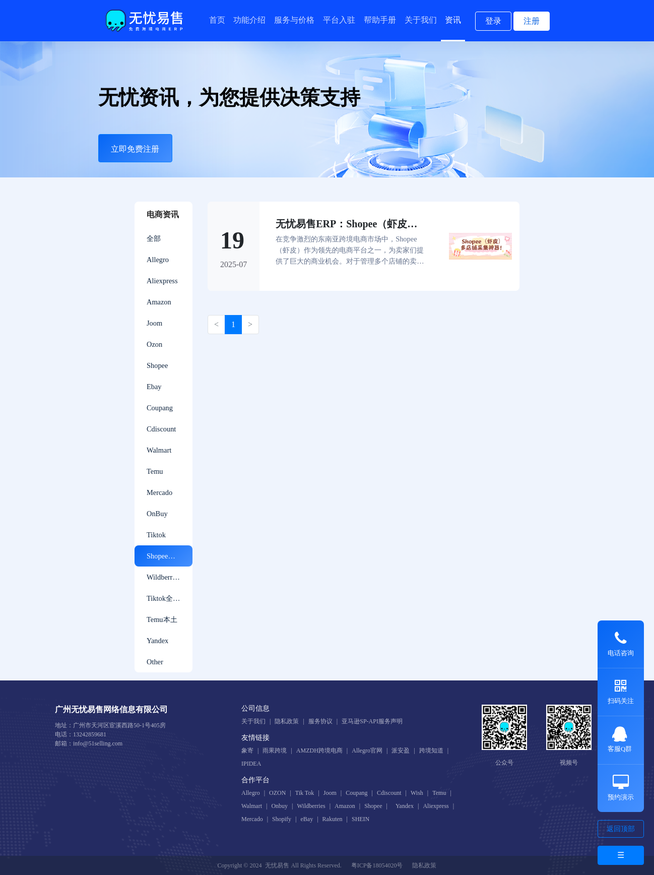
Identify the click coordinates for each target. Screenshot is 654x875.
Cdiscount (161, 429)
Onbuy (279, 805)
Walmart (159, 450)
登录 (493, 21)
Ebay (154, 387)
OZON (277, 792)
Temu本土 (162, 619)
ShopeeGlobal (167, 556)
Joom (154, 323)
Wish (417, 792)
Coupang (160, 408)
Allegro (158, 260)
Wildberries (163, 577)
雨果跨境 (275, 750)
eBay (306, 819)
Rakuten (332, 819)
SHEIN (360, 819)
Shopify (281, 819)
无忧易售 (277, 865)
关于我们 (421, 20)
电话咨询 (621, 644)
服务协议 (320, 721)
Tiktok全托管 (167, 598)
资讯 (453, 20)
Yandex (157, 641)
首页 (217, 20)
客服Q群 (620, 739)
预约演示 (621, 788)
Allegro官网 (367, 750)
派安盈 (400, 750)
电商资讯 (163, 214)
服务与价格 (294, 20)
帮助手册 (380, 20)
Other (155, 662)
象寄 (247, 750)
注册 (532, 21)
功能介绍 (249, 20)
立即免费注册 (135, 149)
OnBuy (157, 514)
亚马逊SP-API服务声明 (372, 721)
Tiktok (156, 535)
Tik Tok (304, 792)
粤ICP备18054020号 (377, 865)
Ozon (154, 344)
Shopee (157, 365)
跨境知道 (431, 750)
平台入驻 (339, 20)
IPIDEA (251, 763)
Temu (155, 471)
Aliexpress (162, 281)
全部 (154, 238)
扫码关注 (621, 691)
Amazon (159, 302)
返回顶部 (621, 829)
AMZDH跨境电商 (319, 750)
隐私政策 (287, 721)
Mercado (159, 492)
